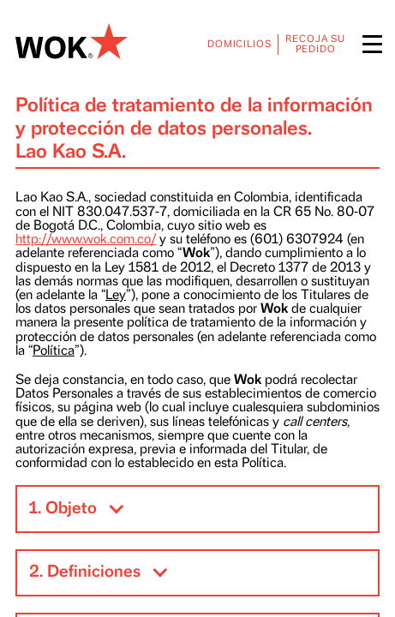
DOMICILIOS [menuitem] (239, 44)
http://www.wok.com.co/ (85, 239)
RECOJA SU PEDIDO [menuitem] (315, 44)
